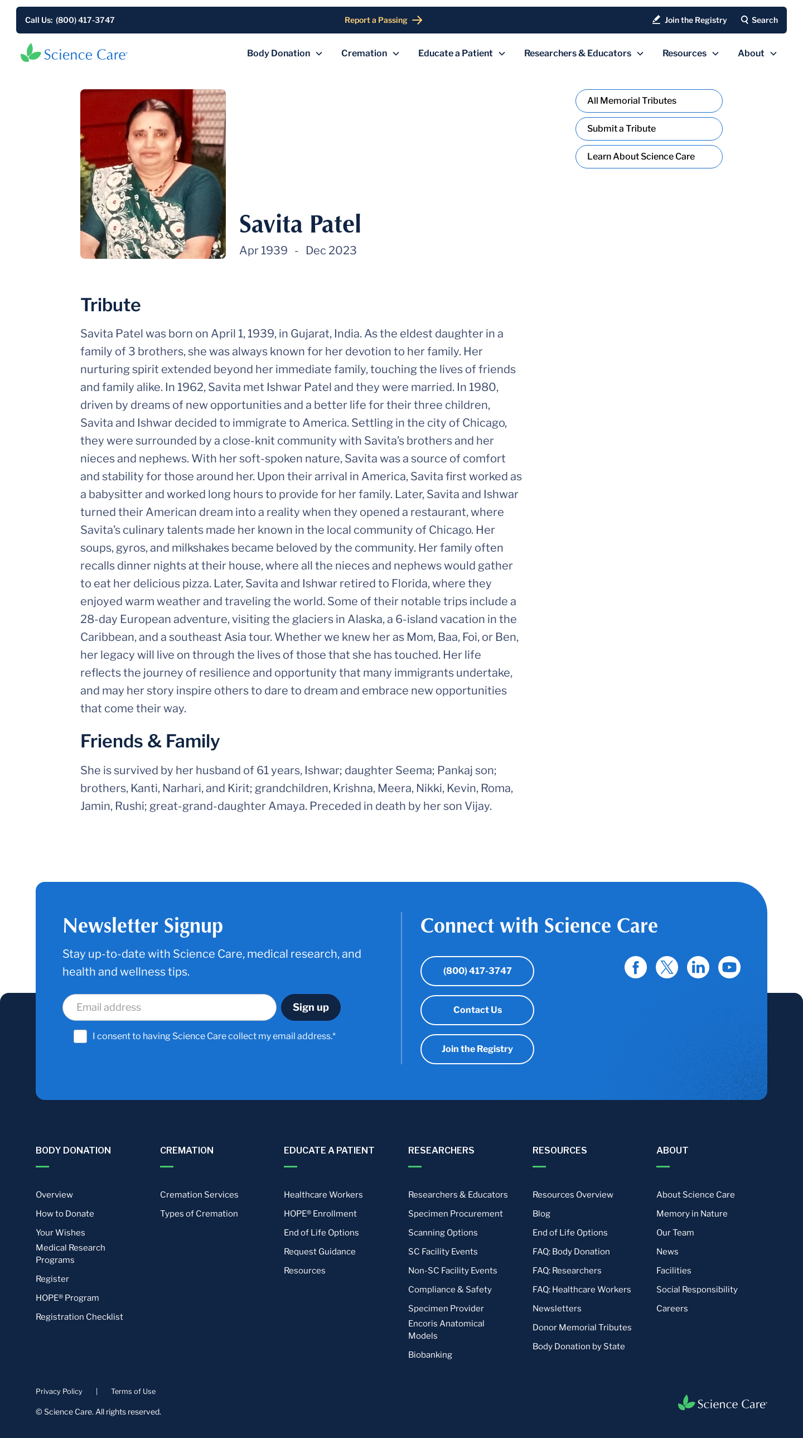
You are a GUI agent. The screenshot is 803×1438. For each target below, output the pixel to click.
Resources (305, 1271)
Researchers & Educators (458, 1195)
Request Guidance (320, 1252)
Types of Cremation (199, 1214)
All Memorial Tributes (631, 100)
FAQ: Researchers (567, 1271)
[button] (285, 53)
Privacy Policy (59, 1391)
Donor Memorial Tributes (582, 1328)
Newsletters (557, 1309)
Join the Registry (477, 1049)
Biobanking (430, 1355)
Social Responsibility (697, 1290)
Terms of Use (133, 1391)
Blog (541, 1214)
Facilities (673, 1271)
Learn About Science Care (641, 156)
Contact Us (477, 1010)
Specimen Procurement (455, 1214)
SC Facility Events (443, 1252)
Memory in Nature (692, 1214)
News (667, 1252)
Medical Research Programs (70, 1254)
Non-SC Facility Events (452, 1271)
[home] (74, 52)
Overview (54, 1195)
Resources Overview (573, 1195)
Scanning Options (443, 1233)
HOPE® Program (67, 1298)
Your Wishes (60, 1233)
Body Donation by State (579, 1347)
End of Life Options (321, 1233)
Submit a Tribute (621, 128)
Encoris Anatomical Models (446, 1330)
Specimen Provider (446, 1309)
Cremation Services (199, 1195)
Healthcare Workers (323, 1195)
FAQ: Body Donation (571, 1252)
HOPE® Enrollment (320, 1214)
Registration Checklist (79, 1317)
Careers (672, 1309)
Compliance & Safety (450, 1290)
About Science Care (695, 1195)
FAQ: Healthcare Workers (582, 1290)
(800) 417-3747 (477, 971)
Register (52, 1279)
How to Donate (65, 1214)
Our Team (675, 1233)
